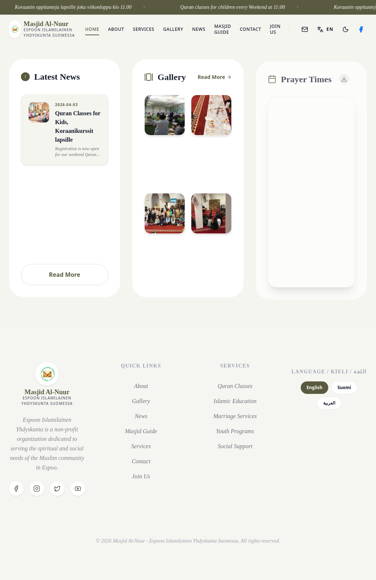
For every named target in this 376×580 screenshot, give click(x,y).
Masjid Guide (222, 29)
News (198, 29)
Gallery (173, 29)
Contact (250, 29)
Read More (64, 275)
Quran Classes (235, 386)
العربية (329, 403)
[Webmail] (305, 29)
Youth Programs (235, 431)
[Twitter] (57, 488)
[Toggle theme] (345, 29)
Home (92, 29)
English (314, 387)
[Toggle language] (325, 29)
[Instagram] (36, 488)
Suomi (344, 387)
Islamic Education (235, 401)
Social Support (235, 446)
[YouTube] (77, 488)
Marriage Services (235, 416)
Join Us (275, 29)
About (116, 29)
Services (143, 29)
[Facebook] (361, 29)
